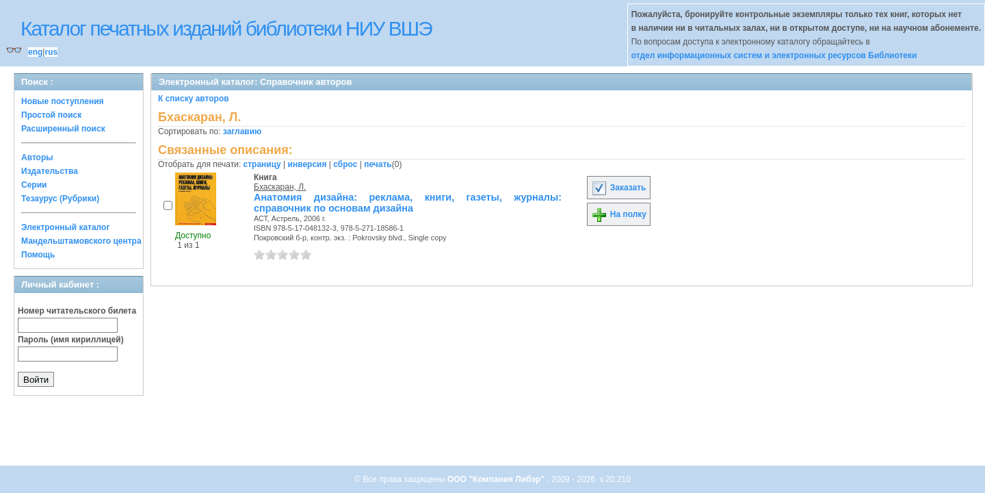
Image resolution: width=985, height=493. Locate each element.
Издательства (49, 171)
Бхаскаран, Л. (280, 187)
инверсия (307, 164)
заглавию (242, 131)
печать (378, 164)
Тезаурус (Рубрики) (60, 198)
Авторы (37, 157)
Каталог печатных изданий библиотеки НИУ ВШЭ (226, 28)
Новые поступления (62, 101)
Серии (34, 185)
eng (35, 52)
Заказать (618, 187)
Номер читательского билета (77, 311)
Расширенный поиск (63, 129)
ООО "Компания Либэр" (497, 479)
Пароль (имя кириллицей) (71, 339)
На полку (618, 214)
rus (50, 52)
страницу (262, 164)
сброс (345, 164)
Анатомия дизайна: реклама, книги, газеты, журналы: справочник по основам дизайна (408, 203)
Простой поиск (51, 115)
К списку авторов (193, 98)
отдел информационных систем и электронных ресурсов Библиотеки (774, 55)
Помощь (38, 255)
